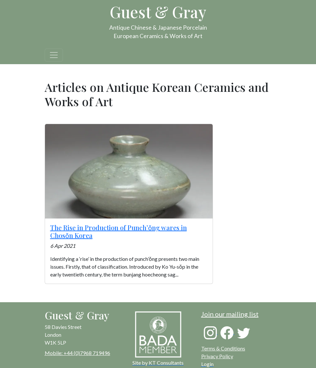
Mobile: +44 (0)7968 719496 (77, 353)
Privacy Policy (217, 356)
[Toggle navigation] (54, 55)
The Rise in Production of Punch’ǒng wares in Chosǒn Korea (118, 231)
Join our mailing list (230, 314)
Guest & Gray (158, 11)
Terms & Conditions (223, 348)
